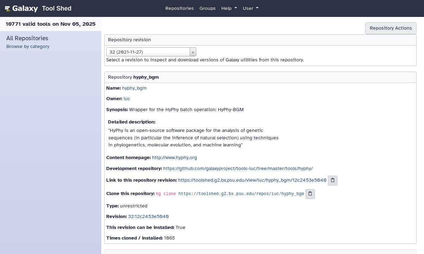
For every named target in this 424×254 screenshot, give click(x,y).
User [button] (249, 8)
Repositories (179, 8)
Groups (208, 8)
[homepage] (37, 8)
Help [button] (227, 8)
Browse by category (27, 46)
